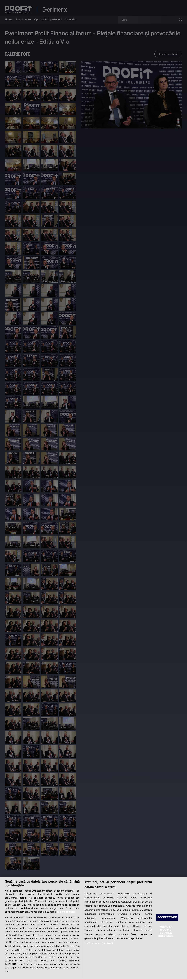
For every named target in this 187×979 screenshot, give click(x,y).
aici (72, 946)
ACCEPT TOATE (167, 917)
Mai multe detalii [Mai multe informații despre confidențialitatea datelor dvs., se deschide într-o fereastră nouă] (66, 912)
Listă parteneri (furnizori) (98, 943)
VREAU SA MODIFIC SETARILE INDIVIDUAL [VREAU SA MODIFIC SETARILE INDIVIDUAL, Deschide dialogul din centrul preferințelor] (165, 931)
